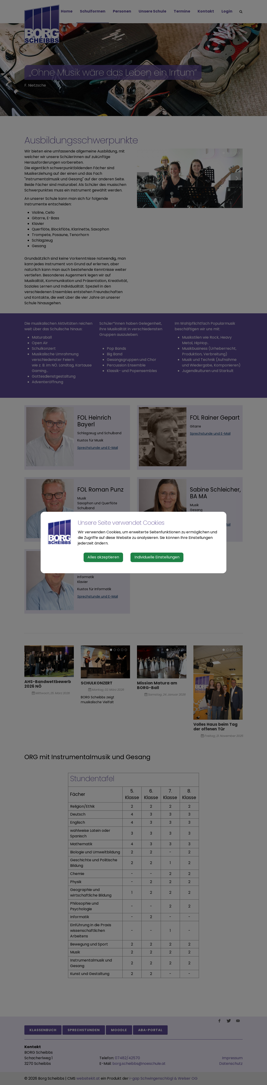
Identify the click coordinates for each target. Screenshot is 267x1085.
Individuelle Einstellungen (156, 557)
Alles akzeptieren (103, 557)
